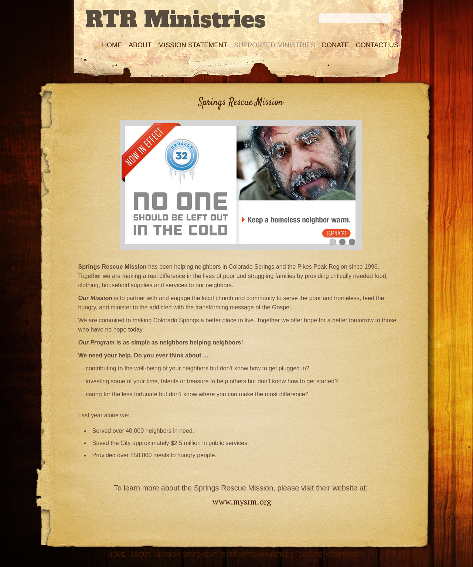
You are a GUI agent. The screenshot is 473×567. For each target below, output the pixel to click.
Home (112, 45)
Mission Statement (192, 45)
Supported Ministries (274, 45)
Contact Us (377, 45)
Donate (335, 45)
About (140, 45)
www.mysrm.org (241, 501)
